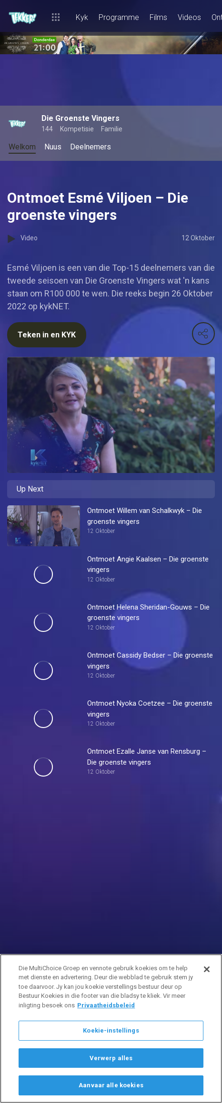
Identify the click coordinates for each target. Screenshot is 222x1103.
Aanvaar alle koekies (111, 1085)
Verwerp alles (111, 1058)
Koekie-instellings (111, 1030)
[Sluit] (206, 969)
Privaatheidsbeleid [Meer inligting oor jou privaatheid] (106, 1005)
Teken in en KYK (47, 334)
